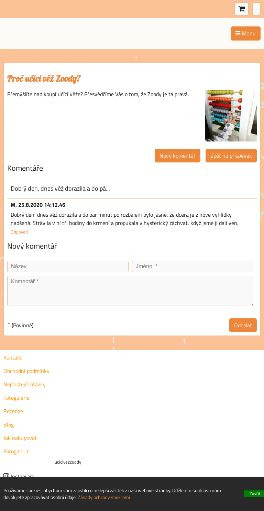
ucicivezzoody (68, 461)
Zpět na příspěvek (231, 155)
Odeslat (243, 325)
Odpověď (19, 231)
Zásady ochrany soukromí (104, 497)
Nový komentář (178, 155)
